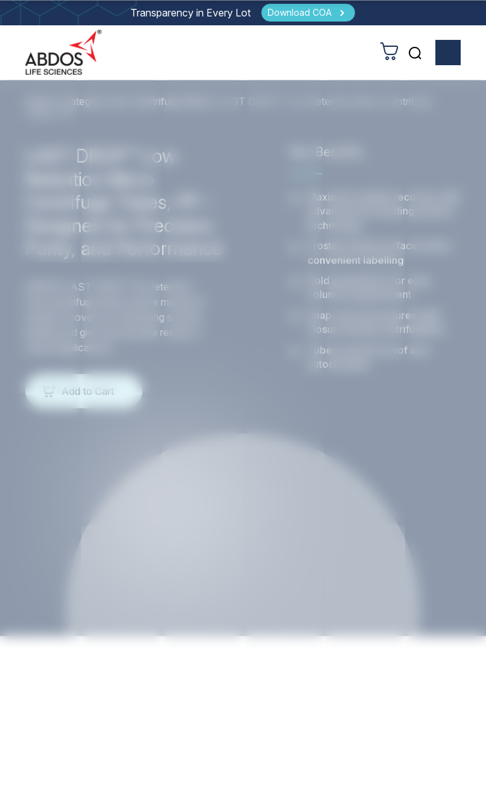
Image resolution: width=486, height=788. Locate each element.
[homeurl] (64, 53)
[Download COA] (308, 12)
